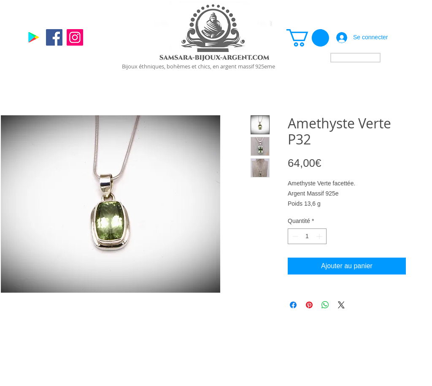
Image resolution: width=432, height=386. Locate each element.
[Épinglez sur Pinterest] (309, 305)
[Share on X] (341, 305)
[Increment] (320, 236)
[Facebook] (54, 37)
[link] (307, 37)
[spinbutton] (307, 236)
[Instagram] (75, 37)
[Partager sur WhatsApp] (325, 305)
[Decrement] (294, 236)
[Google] (33, 37)
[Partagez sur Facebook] (293, 305)
